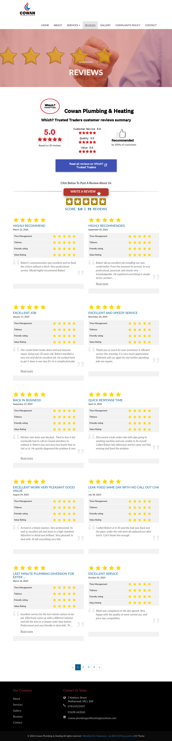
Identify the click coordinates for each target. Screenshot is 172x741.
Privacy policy (126, 736)
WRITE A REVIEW (86, 193)
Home (45, 25)
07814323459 (76, 706)
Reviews (90, 25)
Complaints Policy (127, 25)
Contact (151, 25)
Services (18, 704)
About (58, 25)
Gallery (105, 25)
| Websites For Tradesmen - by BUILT (100, 736)
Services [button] (73, 25)
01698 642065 (76, 712)
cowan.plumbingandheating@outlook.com (88, 718)
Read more (102, 283)
